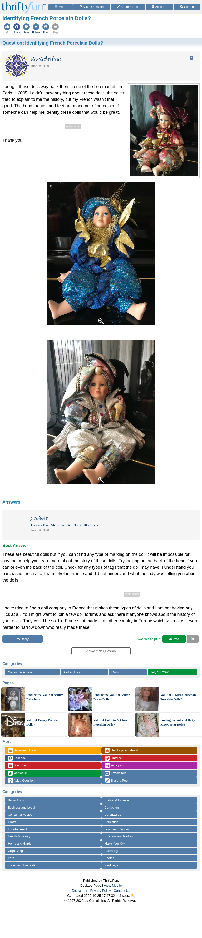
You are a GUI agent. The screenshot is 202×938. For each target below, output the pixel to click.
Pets (11, 858)
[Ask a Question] (91, 7)
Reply (23, 639)
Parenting (111, 851)
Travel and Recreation (23, 865)
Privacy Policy (100, 890)
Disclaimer (79, 890)
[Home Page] (23, 3)
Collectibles (72, 672)
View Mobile (113, 885)
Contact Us (122, 890)
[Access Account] (159, 7)
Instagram (114, 765)
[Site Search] (187, 7)
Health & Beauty (19, 836)
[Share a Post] (128, 7)
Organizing (15, 851)
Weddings (111, 865)
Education (111, 822)
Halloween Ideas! (22, 750)
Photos (109, 858)
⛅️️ (133, 895)
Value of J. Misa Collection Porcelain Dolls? (178, 697)
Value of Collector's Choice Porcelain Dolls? (111, 722)
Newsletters (116, 773)
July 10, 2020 (160, 672)
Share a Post (116, 780)
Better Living (16, 800)
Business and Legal (21, 807)
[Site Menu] (60, 7)
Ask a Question (21, 780)
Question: (52, 43)
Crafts (12, 822)
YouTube (17, 765)
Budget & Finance (117, 800)
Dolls (115, 672)
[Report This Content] (193, 639)
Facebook (17, 758)
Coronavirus (113, 814)
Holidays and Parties (119, 836)
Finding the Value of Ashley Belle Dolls (44, 697)
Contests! (17, 773)
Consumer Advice (20, 672)
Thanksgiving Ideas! (121, 750)
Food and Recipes (117, 829)
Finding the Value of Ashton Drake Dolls (111, 697)
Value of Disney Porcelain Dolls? (43, 722)
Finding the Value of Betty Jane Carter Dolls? (177, 722)
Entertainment (17, 829)
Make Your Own (115, 843)
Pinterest (114, 758)
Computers (112, 807)
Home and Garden (20, 843)
